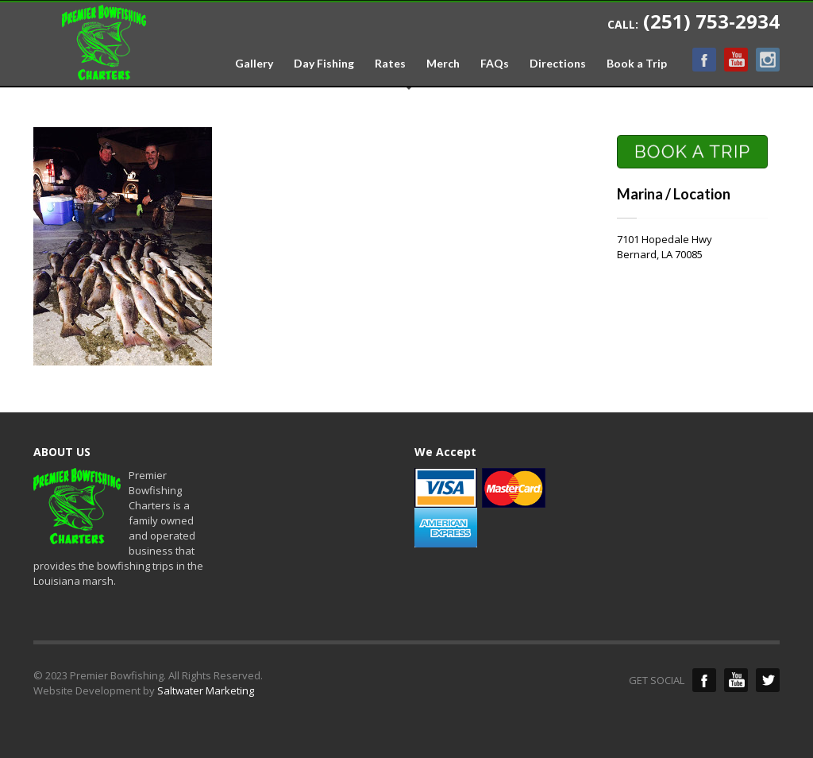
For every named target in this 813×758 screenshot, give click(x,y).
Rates (390, 63)
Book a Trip (637, 63)
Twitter (768, 680)
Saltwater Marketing (205, 690)
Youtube (736, 60)
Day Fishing (324, 63)
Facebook (704, 60)
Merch (443, 63)
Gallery (254, 63)
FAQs (494, 63)
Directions (558, 63)
